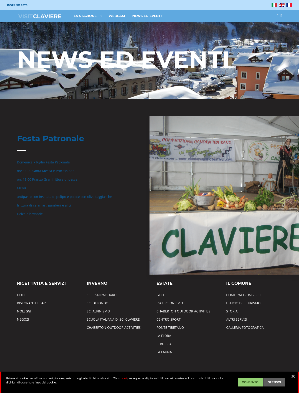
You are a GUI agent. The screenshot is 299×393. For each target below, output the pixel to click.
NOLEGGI (24, 311)
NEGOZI (23, 319)
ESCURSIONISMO (169, 303)
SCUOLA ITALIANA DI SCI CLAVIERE (113, 319)
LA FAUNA (164, 352)
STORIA (232, 311)
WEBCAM (117, 16)
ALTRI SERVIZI (236, 319)
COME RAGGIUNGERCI (243, 295)
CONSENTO (250, 382)
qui (124, 378)
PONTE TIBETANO (170, 327)
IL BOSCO (163, 344)
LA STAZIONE (88, 16)
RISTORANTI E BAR (31, 303)
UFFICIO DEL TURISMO (243, 303)
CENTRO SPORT (168, 319)
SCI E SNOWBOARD (101, 295)
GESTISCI (274, 382)
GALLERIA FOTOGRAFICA (245, 327)
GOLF (160, 295)
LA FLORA (163, 335)
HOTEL (22, 295)
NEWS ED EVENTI (147, 16)
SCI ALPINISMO (98, 311)
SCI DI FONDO (97, 303)
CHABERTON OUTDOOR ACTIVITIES (114, 327)
